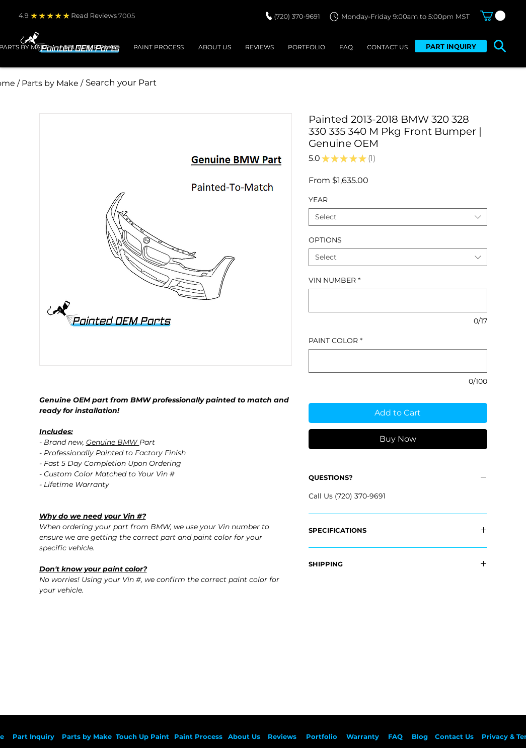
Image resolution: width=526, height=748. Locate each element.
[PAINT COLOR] (398, 361)
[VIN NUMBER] (398, 300)
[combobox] (398, 217)
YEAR (318, 199)
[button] (492, 16)
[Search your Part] (219, 83)
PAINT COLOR (335, 341)
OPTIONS (325, 239)
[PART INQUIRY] (451, 46)
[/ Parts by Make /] (50, 83)
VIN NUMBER (334, 280)
